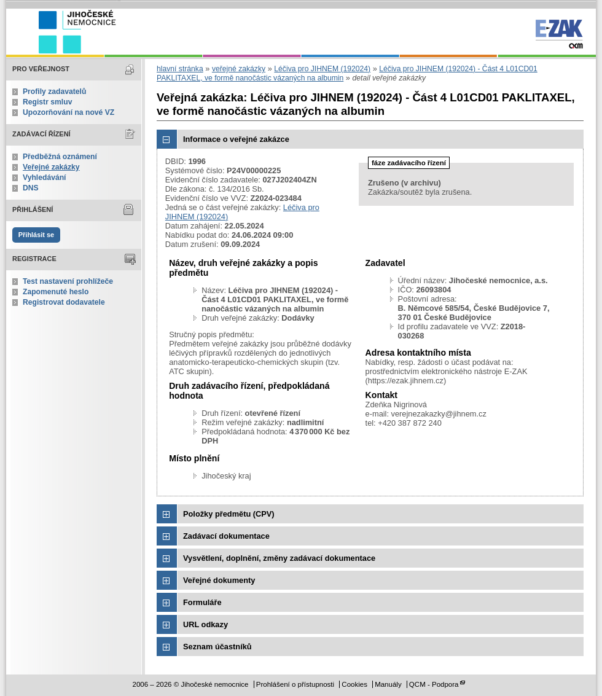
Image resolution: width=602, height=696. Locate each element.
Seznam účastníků (217, 646)
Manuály (388, 684)
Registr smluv (47, 102)
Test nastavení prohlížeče (68, 281)
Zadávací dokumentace (226, 536)
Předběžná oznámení (60, 156)
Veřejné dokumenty (219, 580)
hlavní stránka (180, 69)
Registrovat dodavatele (64, 302)
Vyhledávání (44, 177)
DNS (31, 188)
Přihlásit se (36, 234)
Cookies (354, 684)
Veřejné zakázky (51, 167)
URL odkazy (205, 624)
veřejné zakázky (238, 69)
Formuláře (202, 602)
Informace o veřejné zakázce (236, 139)
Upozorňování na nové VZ (68, 112)
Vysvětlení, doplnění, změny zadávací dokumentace (279, 558)
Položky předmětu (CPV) (229, 513)
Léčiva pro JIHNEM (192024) (322, 69)
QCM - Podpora (434, 684)
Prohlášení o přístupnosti (295, 684)
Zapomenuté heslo (55, 291)
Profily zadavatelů (54, 91)
